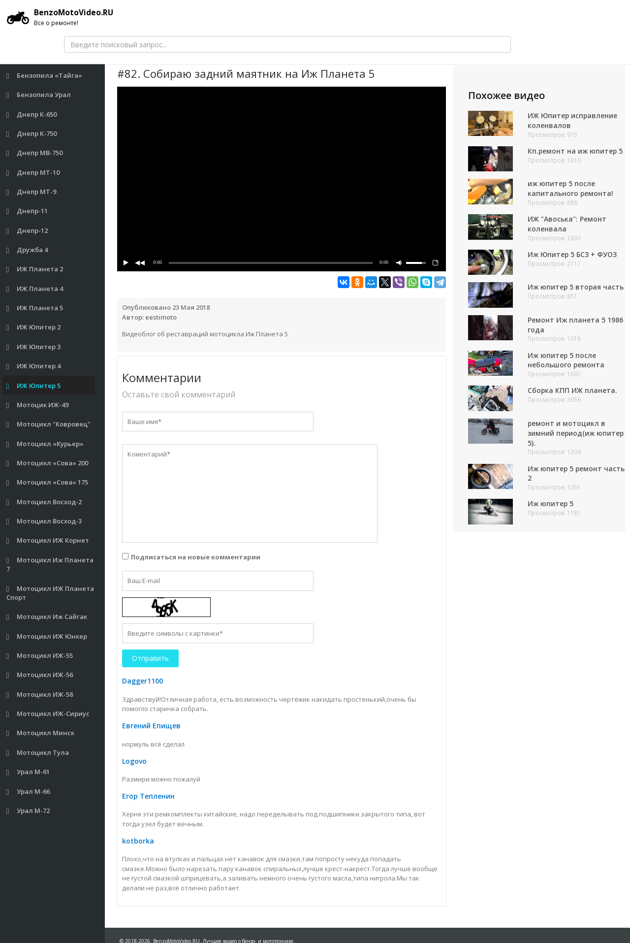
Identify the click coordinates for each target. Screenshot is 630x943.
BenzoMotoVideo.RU (61, 17)
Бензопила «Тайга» (44, 75)
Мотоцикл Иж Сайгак (47, 616)
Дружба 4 (27, 250)
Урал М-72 (28, 810)
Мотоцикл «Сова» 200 (47, 463)
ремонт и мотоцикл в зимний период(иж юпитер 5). (567, 436)
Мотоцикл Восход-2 (44, 502)
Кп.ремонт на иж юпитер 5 (576, 151)
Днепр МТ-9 (31, 191)
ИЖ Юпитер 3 (33, 347)
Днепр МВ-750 (34, 153)
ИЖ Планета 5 (34, 308)
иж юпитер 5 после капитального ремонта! (571, 188)
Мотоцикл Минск (40, 733)
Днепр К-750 (31, 133)
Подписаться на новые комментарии (195, 557)
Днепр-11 (27, 211)
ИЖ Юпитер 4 (33, 366)
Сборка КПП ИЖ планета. (573, 394)
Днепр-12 (27, 230)
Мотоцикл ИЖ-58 (39, 694)
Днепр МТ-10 (33, 172)
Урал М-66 (28, 791)
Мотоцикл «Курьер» (45, 444)
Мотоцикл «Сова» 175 (47, 482)
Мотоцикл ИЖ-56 (39, 675)
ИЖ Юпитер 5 (33, 385)
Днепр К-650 (31, 114)
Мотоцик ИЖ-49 (37, 405)
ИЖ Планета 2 (34, 269)
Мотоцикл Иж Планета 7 (50, 564)
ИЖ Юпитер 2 (33, 327)
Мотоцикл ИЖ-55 (39, 655)
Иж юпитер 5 (551, 507)
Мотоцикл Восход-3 (44, 521)
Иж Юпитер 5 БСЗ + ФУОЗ (573, 255)
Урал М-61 (28, 772)
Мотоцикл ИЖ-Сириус (48, 713)
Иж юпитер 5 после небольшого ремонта (566, 363)
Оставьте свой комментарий (178, 394)
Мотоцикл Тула (37, 752)
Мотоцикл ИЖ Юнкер (47, 636)
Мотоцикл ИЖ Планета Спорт (50, 593)
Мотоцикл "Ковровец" (48, 424)
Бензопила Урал (38, 94)
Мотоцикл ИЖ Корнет (48, 540)
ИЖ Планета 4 (34, 288)
